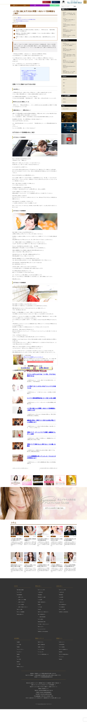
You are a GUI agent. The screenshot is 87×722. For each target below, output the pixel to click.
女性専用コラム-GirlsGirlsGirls (63, 633)
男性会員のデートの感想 (41, 618)
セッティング (19, 19)
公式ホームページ (61, 663)
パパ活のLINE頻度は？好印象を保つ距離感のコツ (69, 25)
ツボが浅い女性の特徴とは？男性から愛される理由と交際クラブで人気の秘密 (69, 55)
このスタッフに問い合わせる (40, 361)
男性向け (64, 98)
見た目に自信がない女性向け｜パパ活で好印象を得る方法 (69, 30)
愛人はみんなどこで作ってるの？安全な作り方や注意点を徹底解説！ (69, 61)
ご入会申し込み (40, 613)
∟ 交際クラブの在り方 (20, 623)
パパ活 (29, 19)
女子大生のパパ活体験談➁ (28, 78)
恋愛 (35, 5)
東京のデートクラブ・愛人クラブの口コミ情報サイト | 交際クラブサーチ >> (43, 708)
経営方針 (18, 683)
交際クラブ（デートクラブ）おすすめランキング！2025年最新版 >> (43, 706)
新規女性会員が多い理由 (41, 643)
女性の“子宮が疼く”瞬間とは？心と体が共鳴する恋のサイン (69, 49)
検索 (75, 6)
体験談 (31, 19)
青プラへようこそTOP (41, 611)
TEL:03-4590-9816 (74, 3)
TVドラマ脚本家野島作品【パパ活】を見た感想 (41, 419)
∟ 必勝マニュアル (20, 618)
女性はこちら (47, 2)
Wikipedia (60, 680)
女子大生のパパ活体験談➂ (28, 79)
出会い (25, 5)
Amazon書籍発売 (19, 616)
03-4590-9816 (25, 381)
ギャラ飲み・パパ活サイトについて (43, 645)
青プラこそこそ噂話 (62, 630)
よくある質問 (61, 618)
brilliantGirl (60, 673)
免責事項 (18, 675)
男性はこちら (56, 2)
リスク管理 (18, 685)
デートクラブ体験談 (41, 670)
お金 (16, 19)
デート (44, 5)
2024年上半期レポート (20, 635)
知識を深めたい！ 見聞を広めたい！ (30, 74)
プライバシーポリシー (20, 670)
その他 (54, 5)
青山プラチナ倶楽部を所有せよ (63, 675)
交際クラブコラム (40, 663)
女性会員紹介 (40, 616)
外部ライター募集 (19, 630)
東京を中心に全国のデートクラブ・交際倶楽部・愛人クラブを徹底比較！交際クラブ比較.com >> (43, 704)
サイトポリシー (19, 673)
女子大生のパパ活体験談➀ (28, 77)
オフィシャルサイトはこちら (54, 529)
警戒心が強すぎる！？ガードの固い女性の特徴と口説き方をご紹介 (69, 71)
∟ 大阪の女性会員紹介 (41, 638)
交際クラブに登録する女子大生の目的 (28, 70)
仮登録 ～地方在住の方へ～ (42, 623)
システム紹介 (40, 628)
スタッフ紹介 (19, 680)
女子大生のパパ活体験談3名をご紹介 (28, 75)
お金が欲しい (25, 71)
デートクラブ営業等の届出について (43, 675)
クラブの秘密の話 (61, 628)
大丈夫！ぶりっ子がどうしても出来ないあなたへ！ (20, 489)
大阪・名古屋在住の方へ (41, 635)
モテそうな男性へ (40, 640)
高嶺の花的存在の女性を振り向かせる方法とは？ (69, 66)
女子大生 (34, 19)
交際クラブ (15, 5)
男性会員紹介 (61, 616)
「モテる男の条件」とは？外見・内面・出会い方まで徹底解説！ (69, 44)
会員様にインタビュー (41, 668)
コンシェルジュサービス (41, 650)
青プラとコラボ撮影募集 (20, 633)
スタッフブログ (65, 108)
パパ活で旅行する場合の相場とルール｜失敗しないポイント (69, 19)
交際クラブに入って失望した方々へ (43, 633)
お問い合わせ (44, 381)
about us (18, 678)
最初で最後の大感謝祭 (20, 611)
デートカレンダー (40, 673)
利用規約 (18, 668)
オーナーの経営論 (61, 668)
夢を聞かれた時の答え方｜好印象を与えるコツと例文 (69, 35)
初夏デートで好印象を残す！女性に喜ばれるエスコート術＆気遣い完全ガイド (69, 14)
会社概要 (18, 663)
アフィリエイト (61, 678)
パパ (27, 19)
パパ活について (61, 623)
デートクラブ (24, 19)
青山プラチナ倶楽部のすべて (63, 670)
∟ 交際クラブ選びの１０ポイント (22, 628)
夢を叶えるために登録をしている (29, 73)
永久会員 (39, 630)
